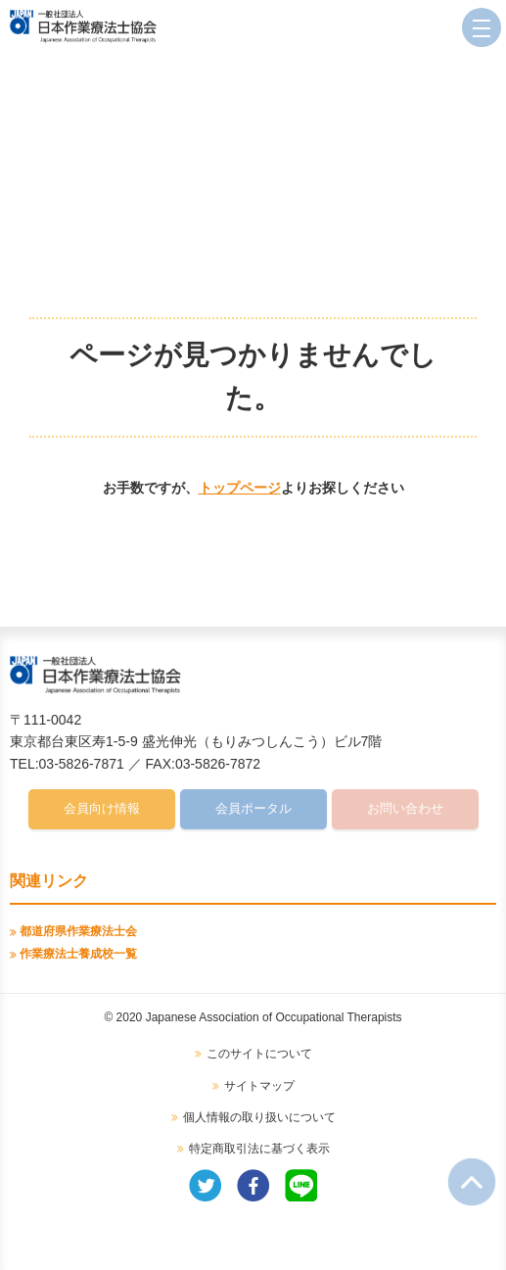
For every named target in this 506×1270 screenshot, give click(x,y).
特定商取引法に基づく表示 (259, 1148)
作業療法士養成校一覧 (78, 954)
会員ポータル (253, 808)
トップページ (240, 487)
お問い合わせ (405, 808)
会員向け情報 (102, 808)
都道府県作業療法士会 (78, 931)
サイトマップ (259, 1086)
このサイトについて (259, 1053)
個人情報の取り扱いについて (259, 1117)
